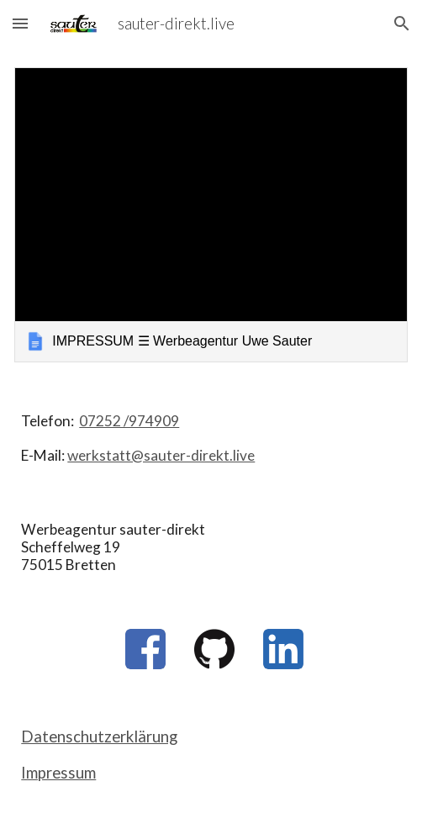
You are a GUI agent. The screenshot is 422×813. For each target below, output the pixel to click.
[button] (20, 23)
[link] (210, 214)
